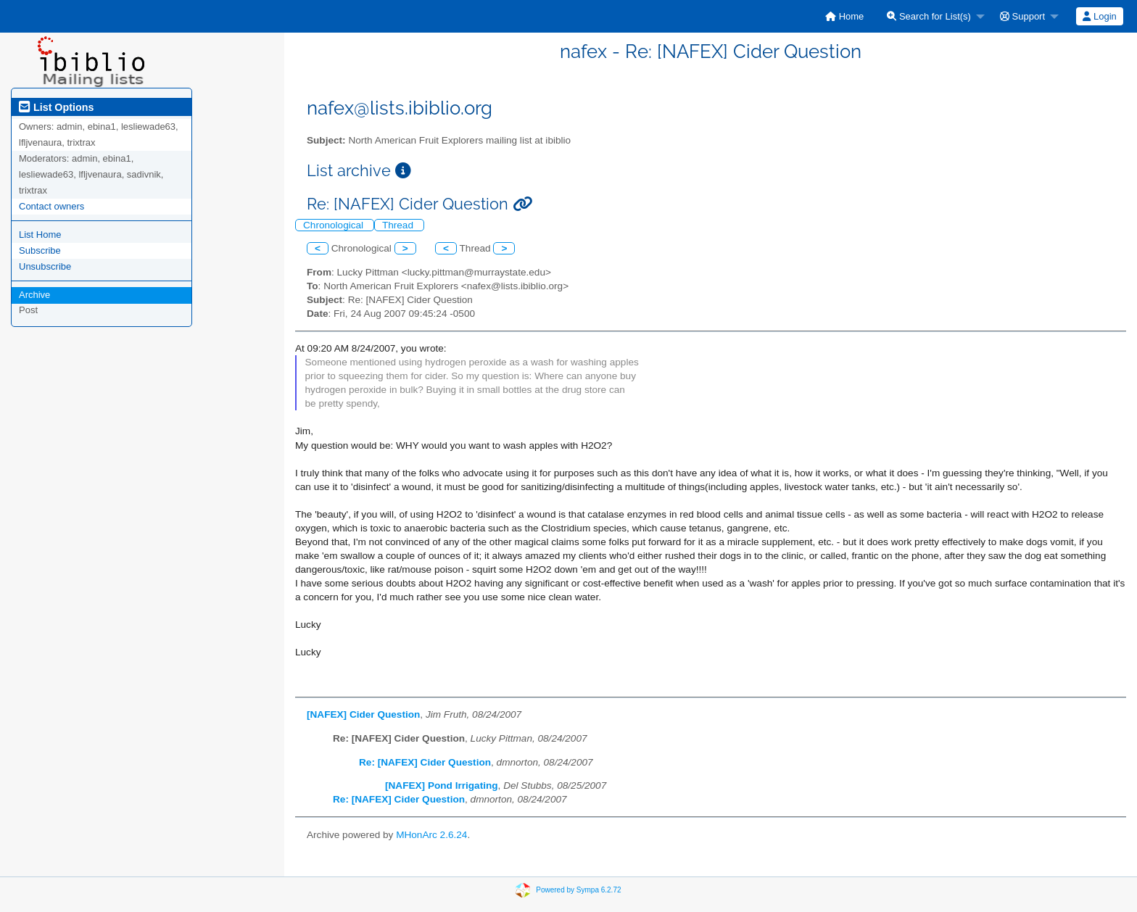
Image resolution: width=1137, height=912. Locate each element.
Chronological (334, 225)
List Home (40, 234)
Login (1099, 16)
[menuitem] (844, 16)
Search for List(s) (929, 16)
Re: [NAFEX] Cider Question (425, 762)
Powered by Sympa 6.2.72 (578, 889)
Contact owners (51, 206)
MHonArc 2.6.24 (431, 834)
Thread (399, 225)
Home (844, 16)
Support (1022, 16)
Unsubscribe (45, 266)
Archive (34, 294)
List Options (56, 107)
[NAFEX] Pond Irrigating (441, 785)
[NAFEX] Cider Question (363, 714)
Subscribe (40, 250)
